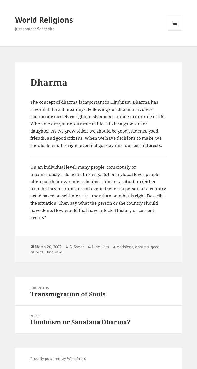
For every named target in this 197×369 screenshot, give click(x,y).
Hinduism (100, 246)
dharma (142, 246)
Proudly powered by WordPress (58, 358)
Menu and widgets (175, 30)
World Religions (44, 20)
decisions (125, 246)
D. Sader (77, 246)
